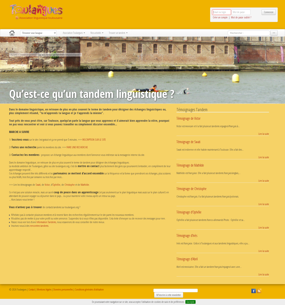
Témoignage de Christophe (191, 188)
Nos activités (97, 33)
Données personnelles (63, 289)
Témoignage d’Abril (187, 258)
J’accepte (190, 302)
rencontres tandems (39, 226)
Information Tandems (46, 222)
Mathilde (85, 185)
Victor (47, 185)
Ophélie (56, 185)
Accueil (12, 33)
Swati (38, 185)
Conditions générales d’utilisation (89, 289)
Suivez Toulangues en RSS (258, 290)
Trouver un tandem (118, 33)
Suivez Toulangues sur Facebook (253, 290)
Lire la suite (263, 134)
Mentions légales (44, 289)
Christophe (70, 185)
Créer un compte (220, 17)
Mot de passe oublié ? (241, 17)
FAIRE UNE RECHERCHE (77, 147)
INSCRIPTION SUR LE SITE (94, 140)
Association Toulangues (74, 33)
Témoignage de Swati (188, 141)
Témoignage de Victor (188, 118)
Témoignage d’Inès (186, 235)
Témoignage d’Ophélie (188, 212)
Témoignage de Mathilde (190, 165)
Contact (32, 289)
